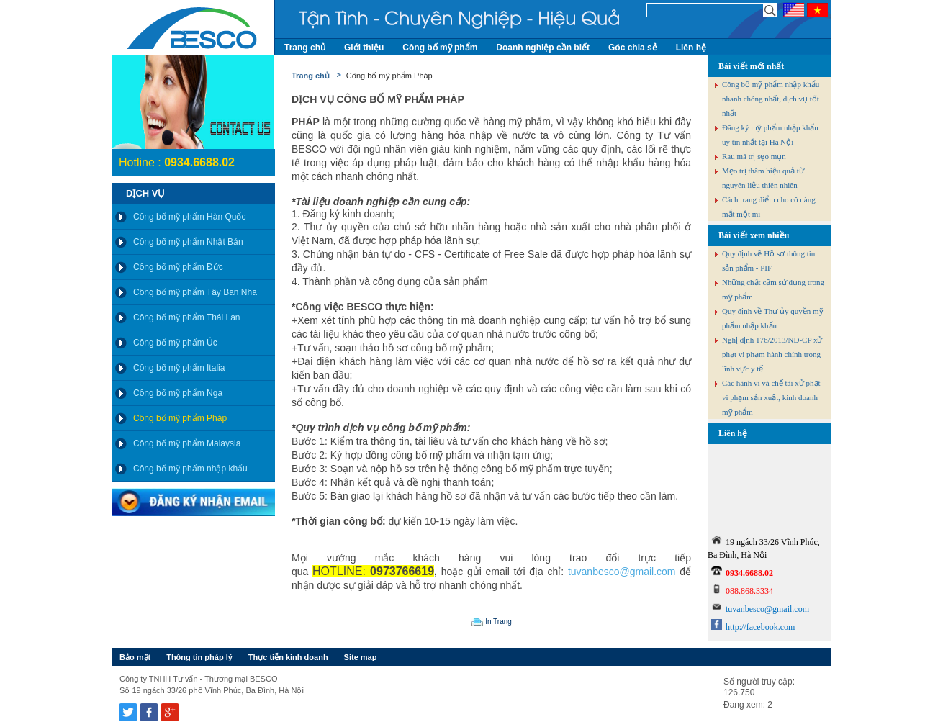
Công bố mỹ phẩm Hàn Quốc (189, 217)
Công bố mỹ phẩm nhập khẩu (190, 469)
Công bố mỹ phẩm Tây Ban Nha (195, 292)
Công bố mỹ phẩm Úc (175, 343)
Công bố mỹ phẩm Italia (179, 368)
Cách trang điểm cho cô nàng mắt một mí (769, 206)
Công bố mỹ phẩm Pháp (180, 418)
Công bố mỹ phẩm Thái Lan (186, 317)
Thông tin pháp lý (199, 657)
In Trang (498, 622)
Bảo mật (134, 657)
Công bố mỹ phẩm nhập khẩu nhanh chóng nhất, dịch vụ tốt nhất (770, 98)
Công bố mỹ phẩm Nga (177, 393)
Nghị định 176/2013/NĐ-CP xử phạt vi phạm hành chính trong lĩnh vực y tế (772, 354)
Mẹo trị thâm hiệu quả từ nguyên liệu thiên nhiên (763, 177)
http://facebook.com (760, 627)
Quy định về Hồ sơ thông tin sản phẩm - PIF (768, 260)
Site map (360, 657)
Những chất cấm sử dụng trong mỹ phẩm (773, 289)
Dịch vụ (145, 193)
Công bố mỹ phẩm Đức (178, 267)
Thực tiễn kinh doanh (288, 657)
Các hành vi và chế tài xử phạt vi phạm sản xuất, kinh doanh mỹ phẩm (771, 397)
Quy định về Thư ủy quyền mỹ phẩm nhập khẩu (773, 318)
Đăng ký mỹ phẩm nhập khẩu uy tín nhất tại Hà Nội (770, 134)
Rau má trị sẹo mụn (754, 156)
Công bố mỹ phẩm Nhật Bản (188, 242)
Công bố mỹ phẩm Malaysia (186, 443)
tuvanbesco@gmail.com (622, 571)
